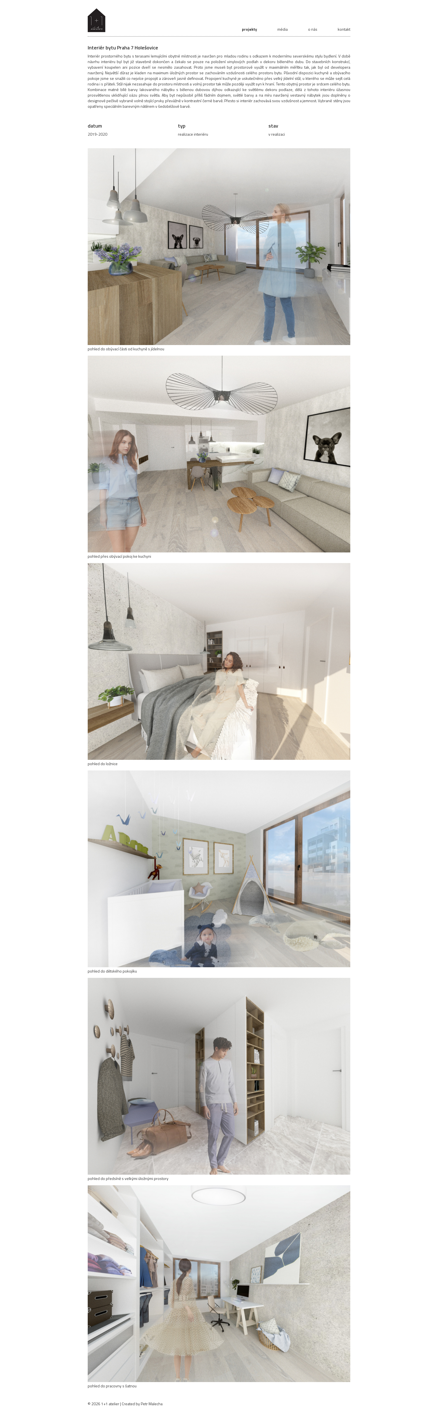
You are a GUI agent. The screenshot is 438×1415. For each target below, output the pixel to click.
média (282, 29)
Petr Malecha (152, 1404)
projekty (249, 29)
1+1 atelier (110, 1404)
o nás (312, 29)
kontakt (344, 29)
